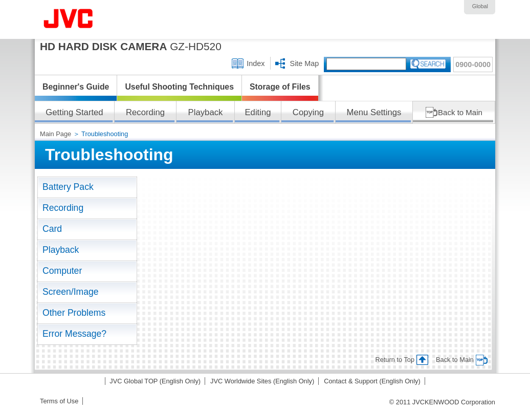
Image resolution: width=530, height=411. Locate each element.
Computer (62, 271)
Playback (205, 112)
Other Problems (73, 313)
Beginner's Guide (75, 86)
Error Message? (74, 334)
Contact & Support (372, 381)
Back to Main (460, 112)
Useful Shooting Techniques (179, 86)
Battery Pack (68, 187)
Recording (145, 112)
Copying (308, 112)
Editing (258, 112)
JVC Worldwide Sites (262, 381)
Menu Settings (374, 112)
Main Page (56, 134)
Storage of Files (280, 86)
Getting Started (74, 112)
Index (255, 63)
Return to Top (394, 359)
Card (52, 229)
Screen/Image (70, 292)
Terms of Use (59, 401)
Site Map (304, 63)
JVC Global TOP (155, 381)
